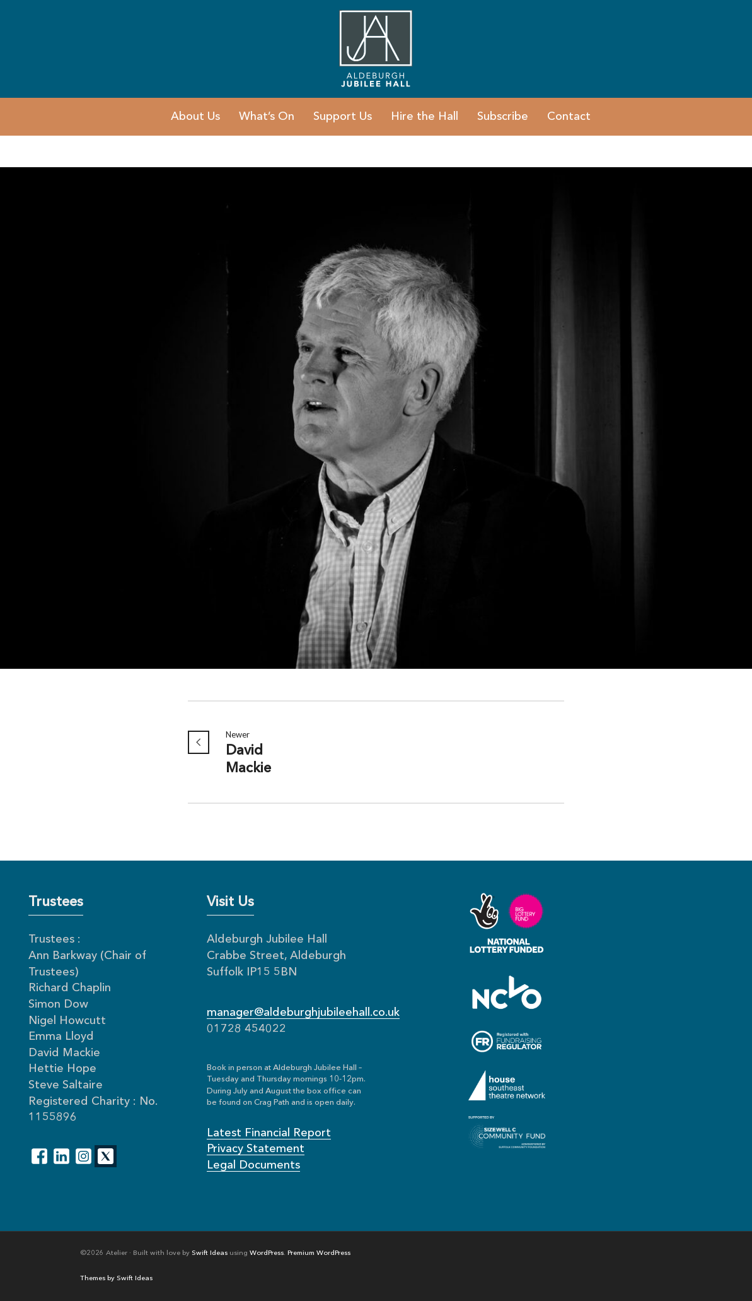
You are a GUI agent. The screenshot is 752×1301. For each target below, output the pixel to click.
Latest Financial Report (269, 1133)
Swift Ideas (210, 1253)
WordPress (267, 1253)
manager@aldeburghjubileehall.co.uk (303, 1012)
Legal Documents (253, 1165)
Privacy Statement (255, 1149)
